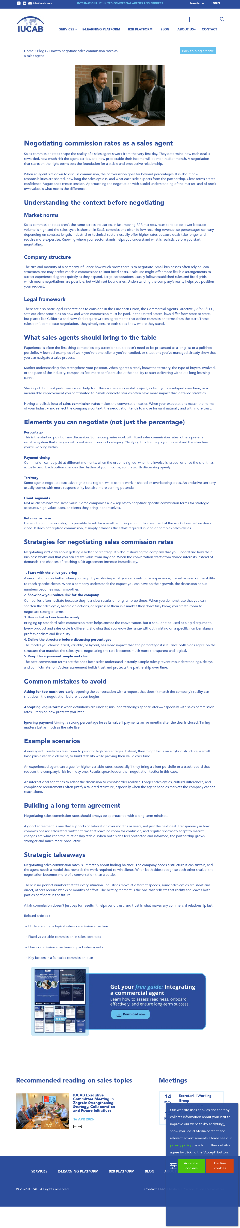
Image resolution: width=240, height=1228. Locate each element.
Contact (209, 29)
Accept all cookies (191, 1165)
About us (185, 29)
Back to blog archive (198, 72)
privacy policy (181, 1145)
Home (29, 72)
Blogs (41, 72)
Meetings (173, 1102)
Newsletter (197, 3)
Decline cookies (220, 1165)
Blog (164, 29)
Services (66, 29)
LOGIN (215, 3)
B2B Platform (140, 29)
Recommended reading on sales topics (74, 1102)
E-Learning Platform (101, 29)
